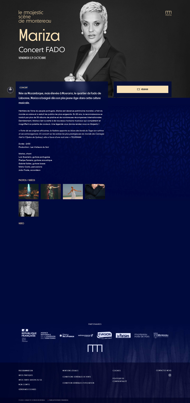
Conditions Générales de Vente (77, 377)
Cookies (117, 371)
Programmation (26, 371)
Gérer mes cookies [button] (27, 389)
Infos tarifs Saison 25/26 (30, 380)
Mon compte (24, 384)
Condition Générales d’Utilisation (78, 383)
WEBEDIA (66, 400)
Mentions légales (70, 371)
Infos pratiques (26, 375)
